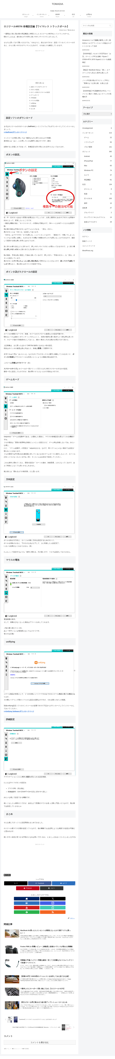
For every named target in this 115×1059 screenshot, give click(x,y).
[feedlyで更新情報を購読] (50, 900)
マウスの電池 (34, 101)
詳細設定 (33, 107)
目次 (37, 83)
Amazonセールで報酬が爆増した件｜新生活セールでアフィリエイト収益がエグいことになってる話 (96, 43)
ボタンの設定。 (35, 90)
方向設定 (33, 98)
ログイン (85, 236)
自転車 (99, 1053)
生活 (104, 1053)
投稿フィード (87, 241)
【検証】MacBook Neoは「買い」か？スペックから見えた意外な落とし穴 (96, 71)
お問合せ (109, 1053)
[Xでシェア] (15, 885)
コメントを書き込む (40, 1035)
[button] (51, 890)
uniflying (33, 104)
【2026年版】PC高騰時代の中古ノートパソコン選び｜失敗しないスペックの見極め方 (96, 94)
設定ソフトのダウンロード (39, 87)
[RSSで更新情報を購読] (54, 900)
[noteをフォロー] (46, 900)
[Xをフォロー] (29, 900)
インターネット (90, 1053)
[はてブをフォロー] (33, 900)
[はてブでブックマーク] (63, 885)
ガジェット (81, 1053)
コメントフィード (88, 246)
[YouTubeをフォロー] (42, 900)
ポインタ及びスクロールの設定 (40, 93)
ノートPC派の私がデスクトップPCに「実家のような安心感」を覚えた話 (95, 81)
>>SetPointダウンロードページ (15, 134)
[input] (97, 26)
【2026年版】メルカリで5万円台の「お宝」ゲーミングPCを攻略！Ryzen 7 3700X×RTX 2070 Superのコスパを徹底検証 (96, 58)
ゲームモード (34, 95)
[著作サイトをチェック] (25, 900)
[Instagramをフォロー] (37, 900)
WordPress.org (87, 250)
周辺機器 (7, 876)
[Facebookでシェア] (39, 885)
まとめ (32, 110)
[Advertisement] (40, 64)
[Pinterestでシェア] (27, 890)
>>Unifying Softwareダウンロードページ (19, 713)
